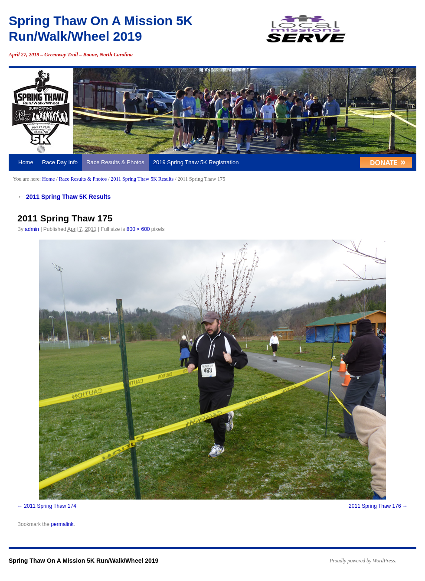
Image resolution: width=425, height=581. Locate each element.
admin (32, 229)
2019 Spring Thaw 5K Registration (196, 162)
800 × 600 (138, 229)
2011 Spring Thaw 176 (375, 506)
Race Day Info (60, 162)
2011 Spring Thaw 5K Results (142, 179)
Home (25, 162)
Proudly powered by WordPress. (363, 561)
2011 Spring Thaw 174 (50, 506)
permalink (62, 524)
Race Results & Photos (115, 162)
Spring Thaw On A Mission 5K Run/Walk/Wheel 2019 (83, 560)
